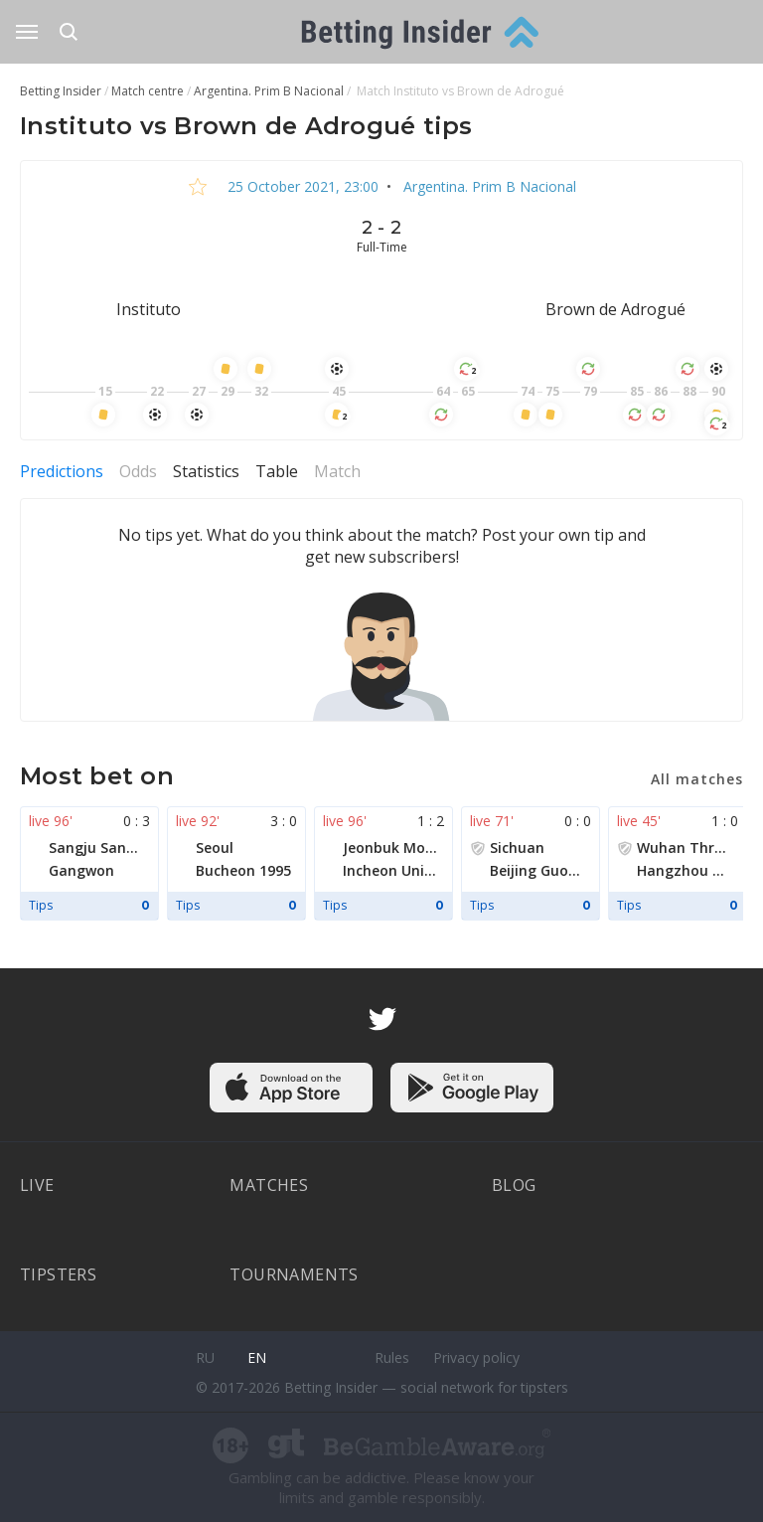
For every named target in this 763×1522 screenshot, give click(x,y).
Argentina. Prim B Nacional (487, 186)
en (256, 1357)
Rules (392, 1357)
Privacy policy (476, 1357)
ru (205, 1357)
